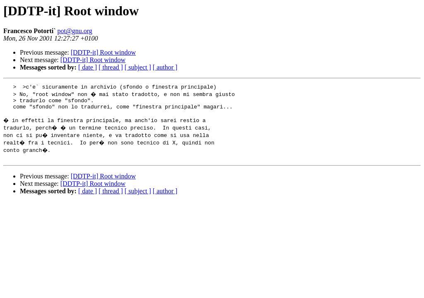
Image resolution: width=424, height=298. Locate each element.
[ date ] (87, 67)
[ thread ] (111, 67)
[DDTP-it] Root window (103, 52)
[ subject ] (138, 67)
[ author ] (165, 67)
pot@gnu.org (75, 30)
